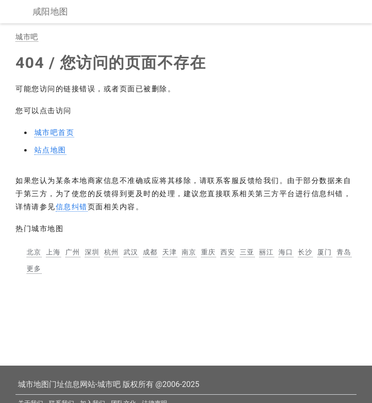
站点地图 (50, 150)
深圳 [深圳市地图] (92, 252)
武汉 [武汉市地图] (131, 252)
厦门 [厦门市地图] (324, 252)
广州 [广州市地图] (72, 252)
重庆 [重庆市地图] (208, 252)
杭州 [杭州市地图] (111, 252)
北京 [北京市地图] (34, 252)
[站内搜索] (353, 11)
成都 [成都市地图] (150, 252)
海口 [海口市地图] (286, 252)
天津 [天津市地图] (169, 252)
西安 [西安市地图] (227, 252)
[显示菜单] (18, 11)
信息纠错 (72, 206)
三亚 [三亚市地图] (247, 252)
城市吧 (27, 37)
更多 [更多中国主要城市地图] (34, 268)
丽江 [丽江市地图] (266, 252)
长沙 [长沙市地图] (305, 252)
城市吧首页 (54, 132)
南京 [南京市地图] (189, 252)
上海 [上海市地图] (53, 252)
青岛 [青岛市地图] (344, 252)
